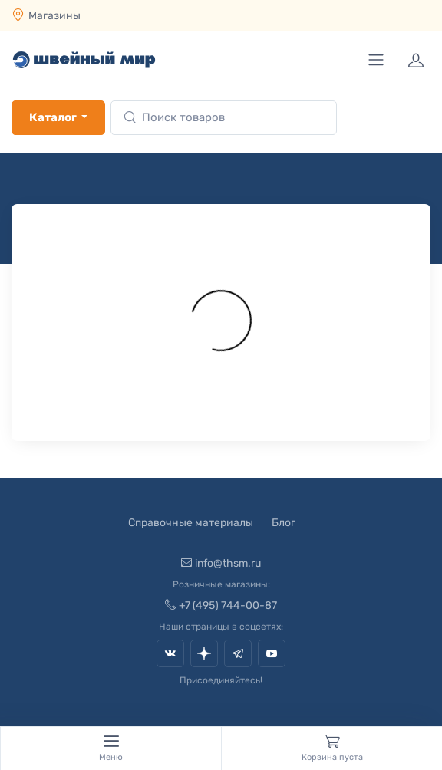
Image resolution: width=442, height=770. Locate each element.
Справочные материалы (190, 522)
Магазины (54, 15)
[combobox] (223, 117)
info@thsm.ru (221, 563)
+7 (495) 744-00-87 (221, 605)
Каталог (53, 117)
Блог (283, 522)
